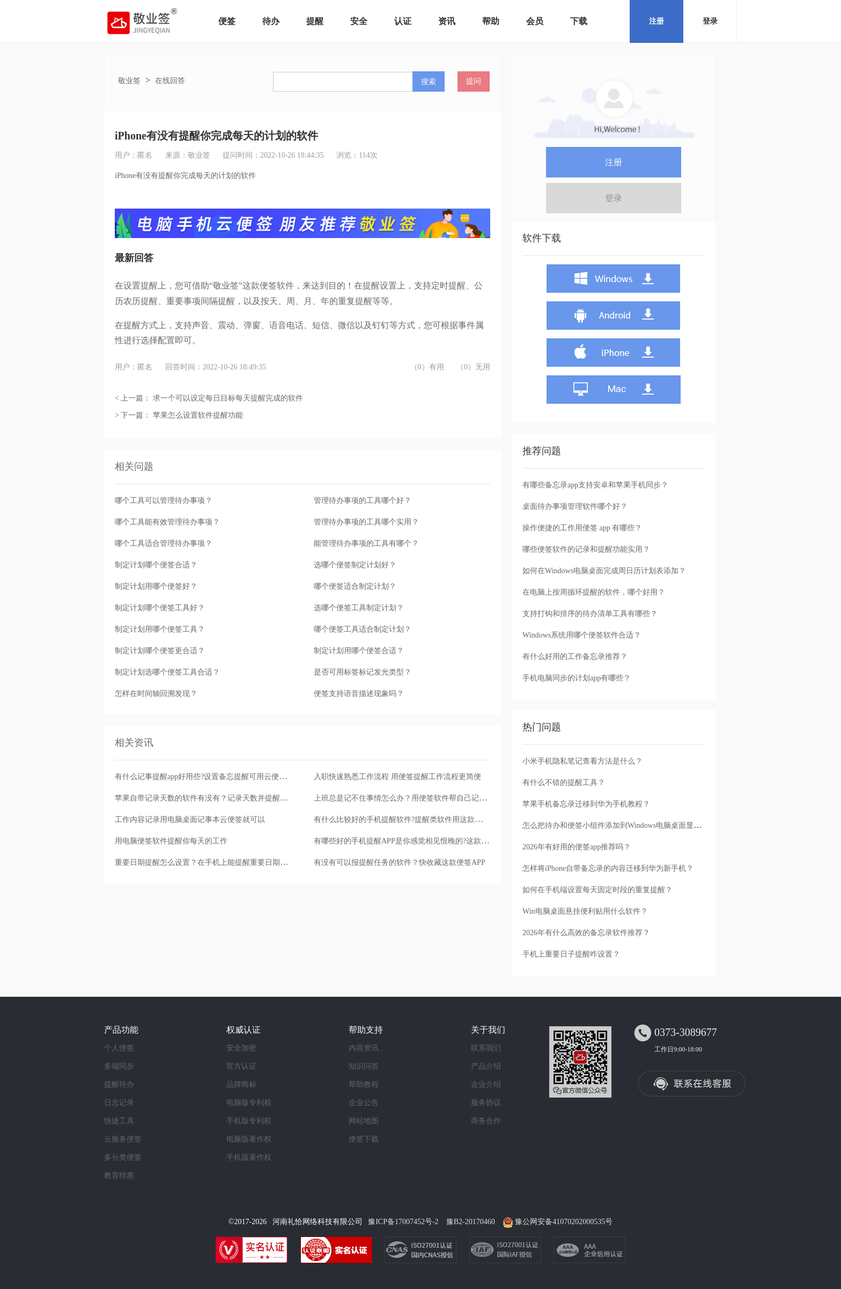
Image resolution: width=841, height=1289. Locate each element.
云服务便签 (123, 1139)
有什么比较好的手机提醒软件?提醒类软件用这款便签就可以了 (417, 820)
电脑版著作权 (248, 1139)
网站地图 (364, 1121)
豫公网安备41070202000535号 (564, 1222)
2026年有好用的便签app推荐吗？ (576, 847)
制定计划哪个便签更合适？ (160, 651)
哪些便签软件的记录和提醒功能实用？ (586, 549)
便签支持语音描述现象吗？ (359, 694)
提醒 (314, 21)
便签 (226, 21)
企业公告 (364, 1103)
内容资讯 (364, 1048)
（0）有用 (427, 367)
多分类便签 (123, 1157)
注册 (656, 21)
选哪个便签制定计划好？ (355, 565)
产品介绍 (486, 1066)
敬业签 (129, 81)
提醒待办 (119, 1084)
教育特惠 (119, 1176)
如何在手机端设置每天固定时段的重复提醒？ (597, 890)
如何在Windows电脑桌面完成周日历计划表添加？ (604, 571)
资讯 (446, 21)
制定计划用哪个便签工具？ (160, 629)
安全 (358, 21)
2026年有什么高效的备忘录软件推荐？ (586, 933)
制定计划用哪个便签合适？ (359, 651)
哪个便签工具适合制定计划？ (362, 629)
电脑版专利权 (248, 1103)
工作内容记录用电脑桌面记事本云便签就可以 (190, 820)
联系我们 (486, 1048)
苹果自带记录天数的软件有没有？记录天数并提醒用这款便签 (216, 798)
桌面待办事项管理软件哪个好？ (575, 506)
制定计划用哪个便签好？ (156, 586)
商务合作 (486, 1121)
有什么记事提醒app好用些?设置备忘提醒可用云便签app (206, 777)
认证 (402, 21)
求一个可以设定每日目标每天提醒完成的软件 (228, 398)
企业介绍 (486, 1084)
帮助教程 (364, 1084)
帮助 (490, 21)
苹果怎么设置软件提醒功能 (198, 415)
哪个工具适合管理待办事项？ (163, 543)
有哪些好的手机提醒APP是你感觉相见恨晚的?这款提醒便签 (412, 841)
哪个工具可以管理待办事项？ (163, 501)
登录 (710, 21)
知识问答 (364, 1066)
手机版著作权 (248, 1157)
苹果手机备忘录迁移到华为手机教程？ (586, 804)
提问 (473, 81)
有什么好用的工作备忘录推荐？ (575, 657)
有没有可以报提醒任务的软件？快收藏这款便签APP (399, 862)
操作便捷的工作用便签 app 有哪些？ (582, 528)
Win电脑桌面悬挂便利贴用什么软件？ (585, 911)
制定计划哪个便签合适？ (156, 565)
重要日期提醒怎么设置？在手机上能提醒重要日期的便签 (209, 862)
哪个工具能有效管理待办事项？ (167, 522)
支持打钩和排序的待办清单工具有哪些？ (590, 614)
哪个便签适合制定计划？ (355, 586)
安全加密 (241, 1048)
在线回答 (170, 81)
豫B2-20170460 (470, 1222)
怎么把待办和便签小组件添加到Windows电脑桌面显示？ (615, 825)
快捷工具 (119, 1121)
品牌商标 (241, 1084)
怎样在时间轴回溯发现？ (156, 694)
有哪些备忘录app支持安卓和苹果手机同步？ (595, 485)
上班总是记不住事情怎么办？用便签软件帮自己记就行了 (407, 798)
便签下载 (364, 1139)
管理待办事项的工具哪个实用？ (366, 522)
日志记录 (119, 1103)
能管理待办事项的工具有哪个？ (366, 543)
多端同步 (119, 1066)
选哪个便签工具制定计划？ (359, 608)
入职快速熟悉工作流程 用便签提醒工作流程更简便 (397, 777)
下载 (578, 21)
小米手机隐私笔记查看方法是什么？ (582, 761)
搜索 (428, 81)
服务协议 (486, 1103)
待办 (270, 21)
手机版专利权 (248, 1121)
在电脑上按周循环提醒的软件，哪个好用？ (593, 592)
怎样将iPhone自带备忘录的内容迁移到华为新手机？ (608, 868)
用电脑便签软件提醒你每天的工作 (171, 841)
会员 (534, 21)
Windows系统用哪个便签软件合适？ (581, 635)
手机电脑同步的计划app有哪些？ (576, 678)
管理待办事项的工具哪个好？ (362, 501)
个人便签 (119, 1048)
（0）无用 (473, 367)
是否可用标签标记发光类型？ (362, 672)
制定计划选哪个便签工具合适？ (167, 672)
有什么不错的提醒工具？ (563, 783)
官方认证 (241, 1066)
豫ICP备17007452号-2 (403, 1222)
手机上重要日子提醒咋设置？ (571, 954)
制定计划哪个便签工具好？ (160, 608)
